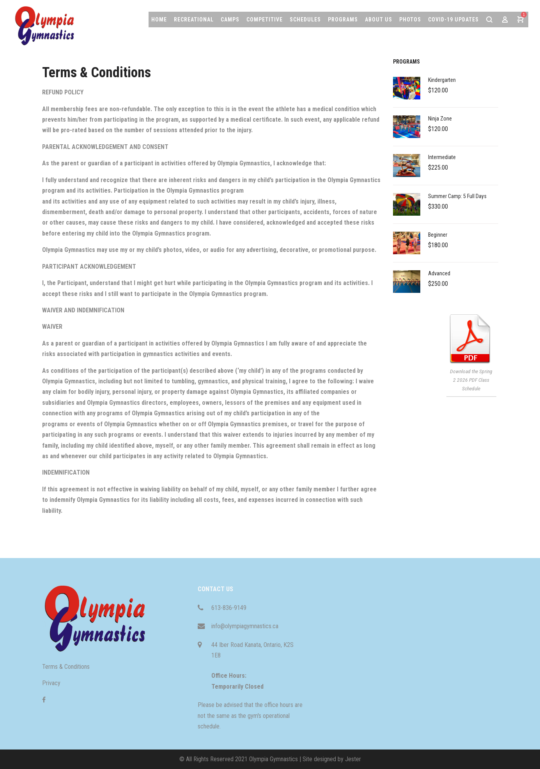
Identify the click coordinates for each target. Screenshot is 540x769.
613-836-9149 (228, 607)
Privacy (51, 683)
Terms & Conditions (66, 666)
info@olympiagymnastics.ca (244, 626)
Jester (353, 759)
